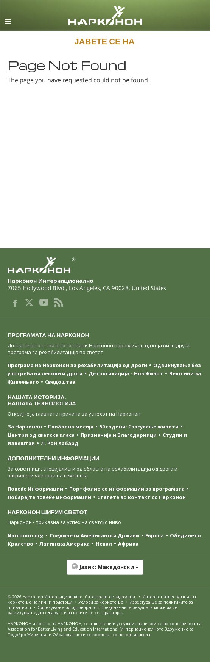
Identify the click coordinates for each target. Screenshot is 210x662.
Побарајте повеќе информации (49, 497)
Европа (154, 535)
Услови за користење (100, 602)
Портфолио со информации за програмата (127, 488)
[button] (105, 571)
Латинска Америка (64, 543)
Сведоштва (60, 381)
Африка (128, 543)
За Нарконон (25, 426)
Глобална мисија (70, 426)
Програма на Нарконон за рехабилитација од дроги (77, 365)
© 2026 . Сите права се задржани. (72, 596)
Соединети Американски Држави (94, 535)
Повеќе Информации (35, 488)
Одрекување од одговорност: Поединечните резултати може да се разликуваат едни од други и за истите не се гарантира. (92, 609)
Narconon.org (26, 535)
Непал (104, 543)
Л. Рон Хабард (59, 443)
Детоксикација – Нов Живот (126, 373)
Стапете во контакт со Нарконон (141, 497)
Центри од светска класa (41, 434)
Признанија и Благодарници (119, 434)
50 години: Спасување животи (139, 426)
